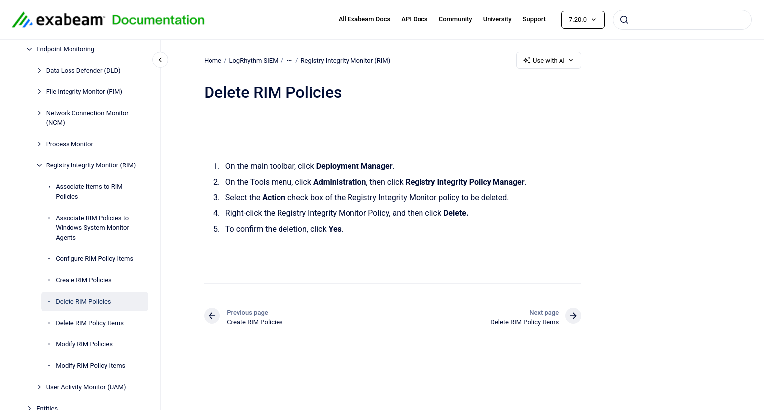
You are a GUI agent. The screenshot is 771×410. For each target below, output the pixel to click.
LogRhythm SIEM (253, 60)
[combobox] (682, 19)
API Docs (414, 19)
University (497, 19)
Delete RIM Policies (83, 301)
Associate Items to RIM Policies (89, 191)
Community (455, 19)
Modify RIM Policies (84, 344)
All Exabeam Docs (365, 19)
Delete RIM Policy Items (90, 323)
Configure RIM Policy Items (94, 258)
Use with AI (549, 60)
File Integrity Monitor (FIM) (84, 91)
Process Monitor (69, 144)
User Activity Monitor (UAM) (86, 387)
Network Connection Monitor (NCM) (87, 118)
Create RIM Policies (84, 280)
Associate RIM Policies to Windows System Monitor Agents (92, 227)
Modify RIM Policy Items (90, 365)
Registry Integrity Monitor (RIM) (91, 165)
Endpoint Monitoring (65, 49)
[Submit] (624, 20)
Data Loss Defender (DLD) (83, 70)
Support (534, 19)
